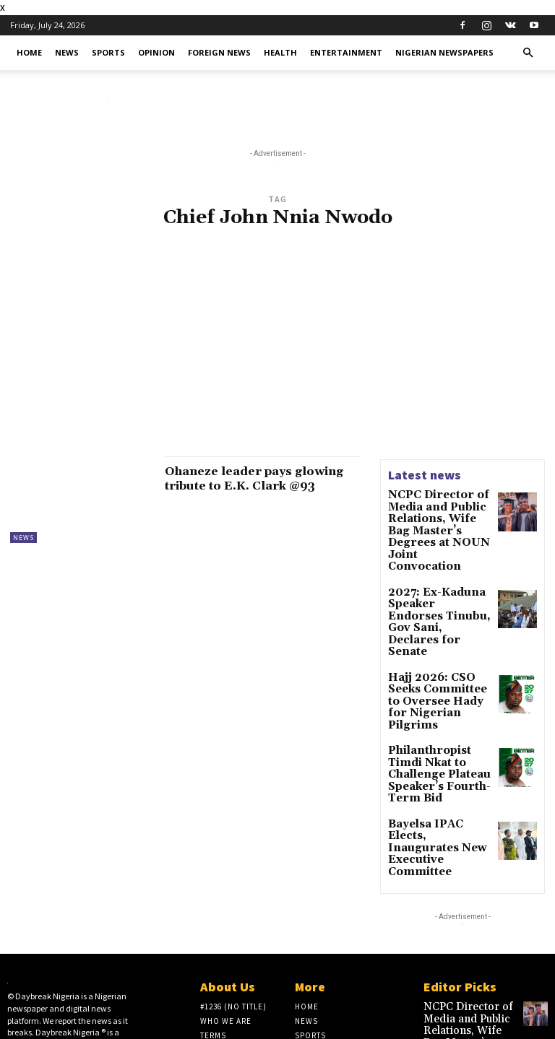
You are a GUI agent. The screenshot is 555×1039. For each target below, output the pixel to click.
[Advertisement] (277, 351)
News (67, 52)
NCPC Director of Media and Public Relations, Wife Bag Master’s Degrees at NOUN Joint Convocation (434, 519)
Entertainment (346, 52)
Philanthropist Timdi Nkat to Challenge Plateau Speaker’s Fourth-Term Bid (436, 689)
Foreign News (219, 52)
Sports (108, 52)
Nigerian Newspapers (444, 52)
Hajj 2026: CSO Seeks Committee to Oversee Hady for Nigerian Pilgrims (439, 636)
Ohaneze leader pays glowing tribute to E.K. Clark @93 (244, 485)
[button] (527, 53)
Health (280, 52)
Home (29, 52)
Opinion (156, 52)
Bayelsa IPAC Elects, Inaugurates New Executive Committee (436, 737)
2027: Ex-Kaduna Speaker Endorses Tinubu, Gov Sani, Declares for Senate (433, 582)
